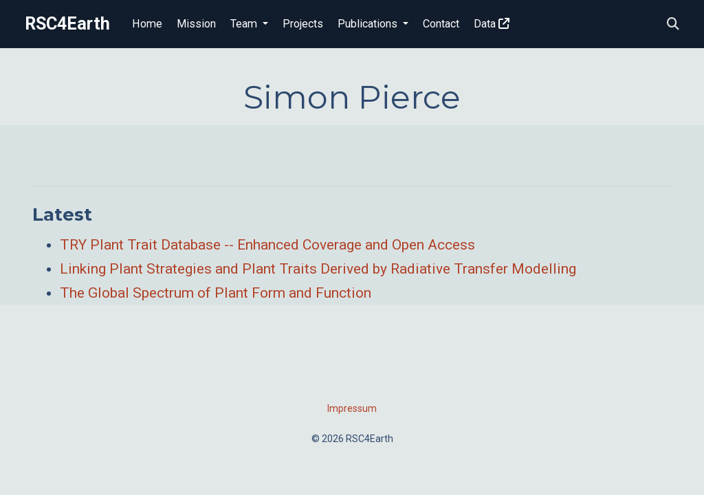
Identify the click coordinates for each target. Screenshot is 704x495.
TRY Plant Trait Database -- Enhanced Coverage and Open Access (267, 244)
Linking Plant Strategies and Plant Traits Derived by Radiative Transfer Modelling (318, 269)
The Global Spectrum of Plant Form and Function (215, 293)
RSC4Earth (67, 24)
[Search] (673, 24)
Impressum (352, 408)
